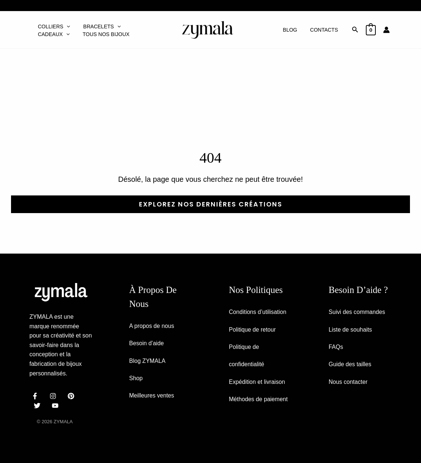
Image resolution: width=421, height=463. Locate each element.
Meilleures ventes (152, 396)
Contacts (325, 30)
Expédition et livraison (257, 382)
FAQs (336, 347)
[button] (65, 24)
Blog (294, 30)
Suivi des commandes (357, 312)
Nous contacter (348, 382)
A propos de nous (152, 325)
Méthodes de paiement (259, 400)
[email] (56, 405)
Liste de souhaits (351, 329)
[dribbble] (38, 405)
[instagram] (54, 395)
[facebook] (36, 395)
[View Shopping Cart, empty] (371, 29)
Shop (136, 378)
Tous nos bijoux (60, 37)
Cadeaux (144, 24)
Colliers (53, 24)
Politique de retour (253, 329)
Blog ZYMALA (147, 361)
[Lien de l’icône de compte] (386, 29)
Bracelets (99, 24)
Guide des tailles (350, 365)
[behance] (72, 395)
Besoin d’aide (146, 343)
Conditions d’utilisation (258, 312)
